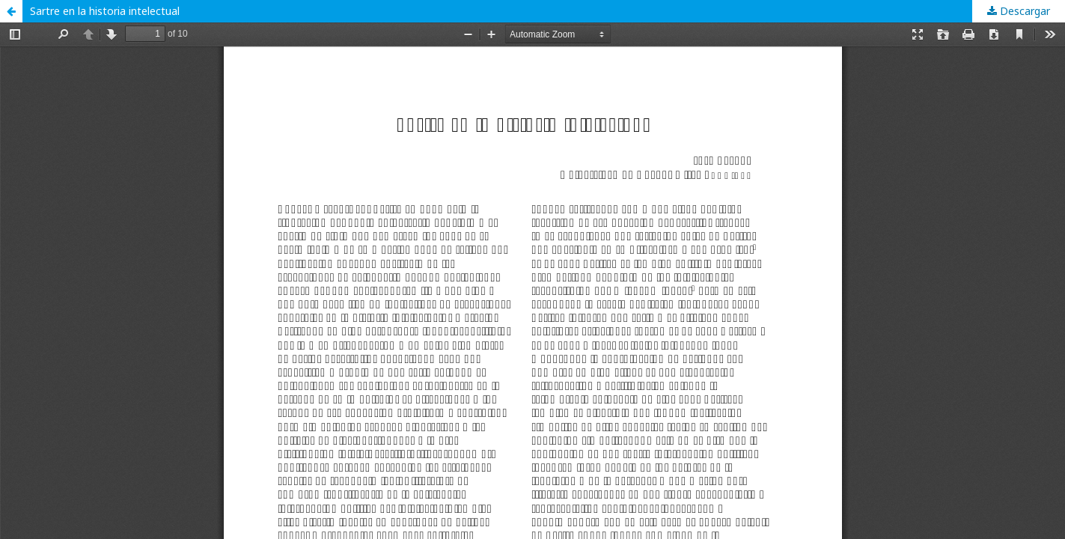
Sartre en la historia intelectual (105, 11)
